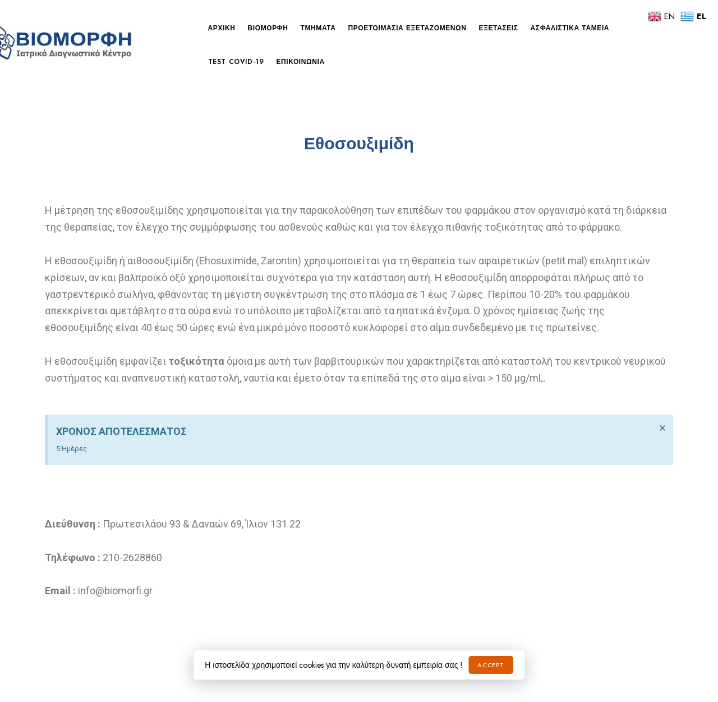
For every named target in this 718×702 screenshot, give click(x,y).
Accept (490, 664)
